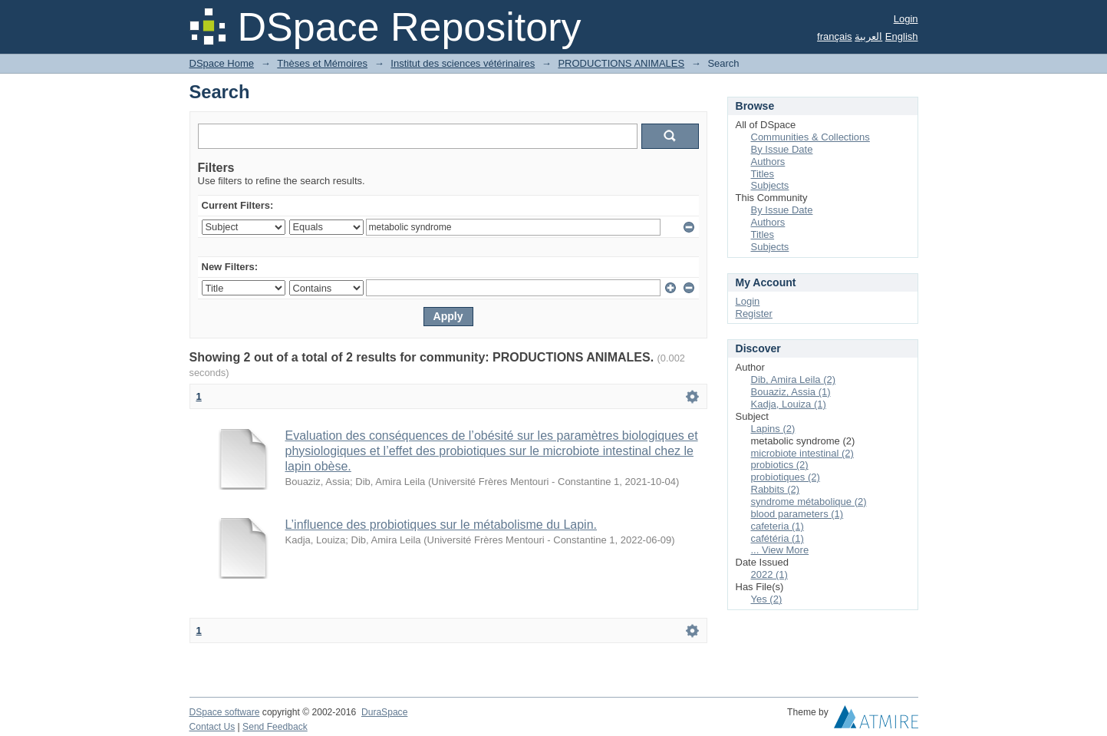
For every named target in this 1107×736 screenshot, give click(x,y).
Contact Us (212, 726)
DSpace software (224, 712)
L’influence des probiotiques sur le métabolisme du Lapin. (441, 524)
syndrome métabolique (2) (809, 501)
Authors (768, 161)
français (834, 36)
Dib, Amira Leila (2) (793, 379)
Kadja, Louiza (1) (788, 404)
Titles (763, 174)
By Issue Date (782, 149)
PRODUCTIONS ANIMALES (621, 63)
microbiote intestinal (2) (802, 453)
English (901, 36)
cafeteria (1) (777, 526)
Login (906, 19)
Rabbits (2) (775, 489)
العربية (868, 36)
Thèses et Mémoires (322, 63)
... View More (780, 550)
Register (754, 313)
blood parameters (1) (797, 514)
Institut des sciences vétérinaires (462, 63)
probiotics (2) (780, 464)
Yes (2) (766, 599)
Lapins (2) (773, 428)
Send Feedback (275, 726)
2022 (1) (769, 574)
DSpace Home (222, 63)
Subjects (770, 185)
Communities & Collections (810, 137)
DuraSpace (384, 712)
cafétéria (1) (777, 538)
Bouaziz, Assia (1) (791, 392)
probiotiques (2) (785, 477)
